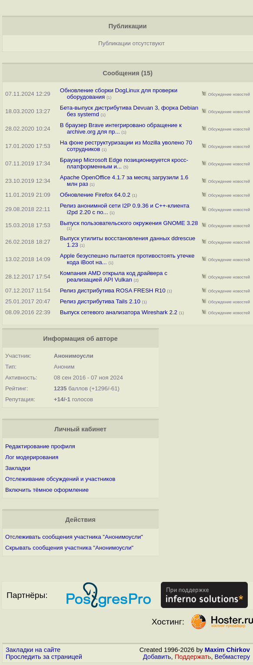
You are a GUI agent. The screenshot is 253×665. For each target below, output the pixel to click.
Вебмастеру (232, 656)
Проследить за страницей (44, 656)
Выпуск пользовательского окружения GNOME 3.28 (129, 223)
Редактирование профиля (40, 446)
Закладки (17, 468)
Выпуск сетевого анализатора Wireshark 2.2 (118, 312)
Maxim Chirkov (227, 649)
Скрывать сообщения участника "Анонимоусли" (69, 547)
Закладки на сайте (33, 649)
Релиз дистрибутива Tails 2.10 (101, 301)
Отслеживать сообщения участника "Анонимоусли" (74, 537)
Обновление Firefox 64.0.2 (95, 194)
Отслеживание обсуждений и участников (60, 479)
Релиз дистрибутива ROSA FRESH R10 (113, 290)
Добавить (157, 656)
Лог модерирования (31, 457)
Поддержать (193, 656)
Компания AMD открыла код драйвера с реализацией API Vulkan (113, 276)
